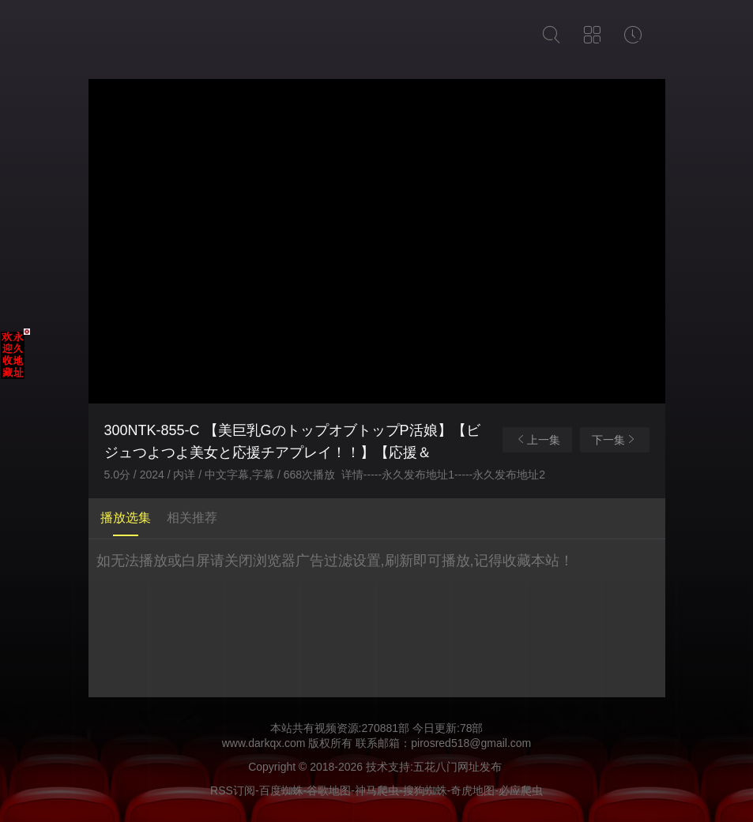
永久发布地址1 (418, 474)
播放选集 (125, 517)
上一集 (537, 439)
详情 (352, 474)
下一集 (615, 439)
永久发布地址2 (509, 474)
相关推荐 (192, 517)
